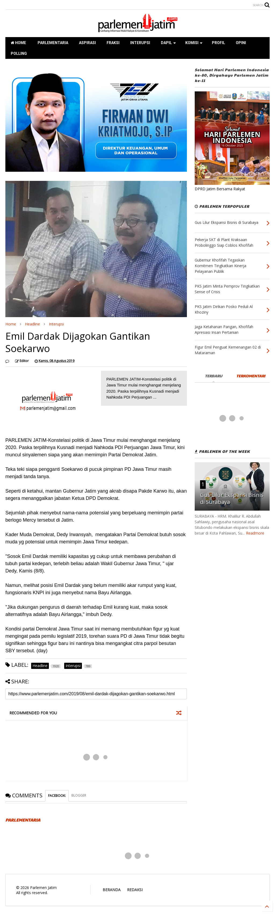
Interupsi (56, 324)
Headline (32, 324)
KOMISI (193, 43)
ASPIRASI (87, 43)
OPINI (241, 43)
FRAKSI (113, 43)
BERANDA (112, 889)
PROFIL (218, 43)
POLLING (19, 53)
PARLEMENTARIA (52, 43)
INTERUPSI (140, 43)
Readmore (255, 533)
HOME (18, 43)
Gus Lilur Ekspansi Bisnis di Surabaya (231, 498)
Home (10, 324)
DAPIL (168, 43)
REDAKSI (135, 889)
